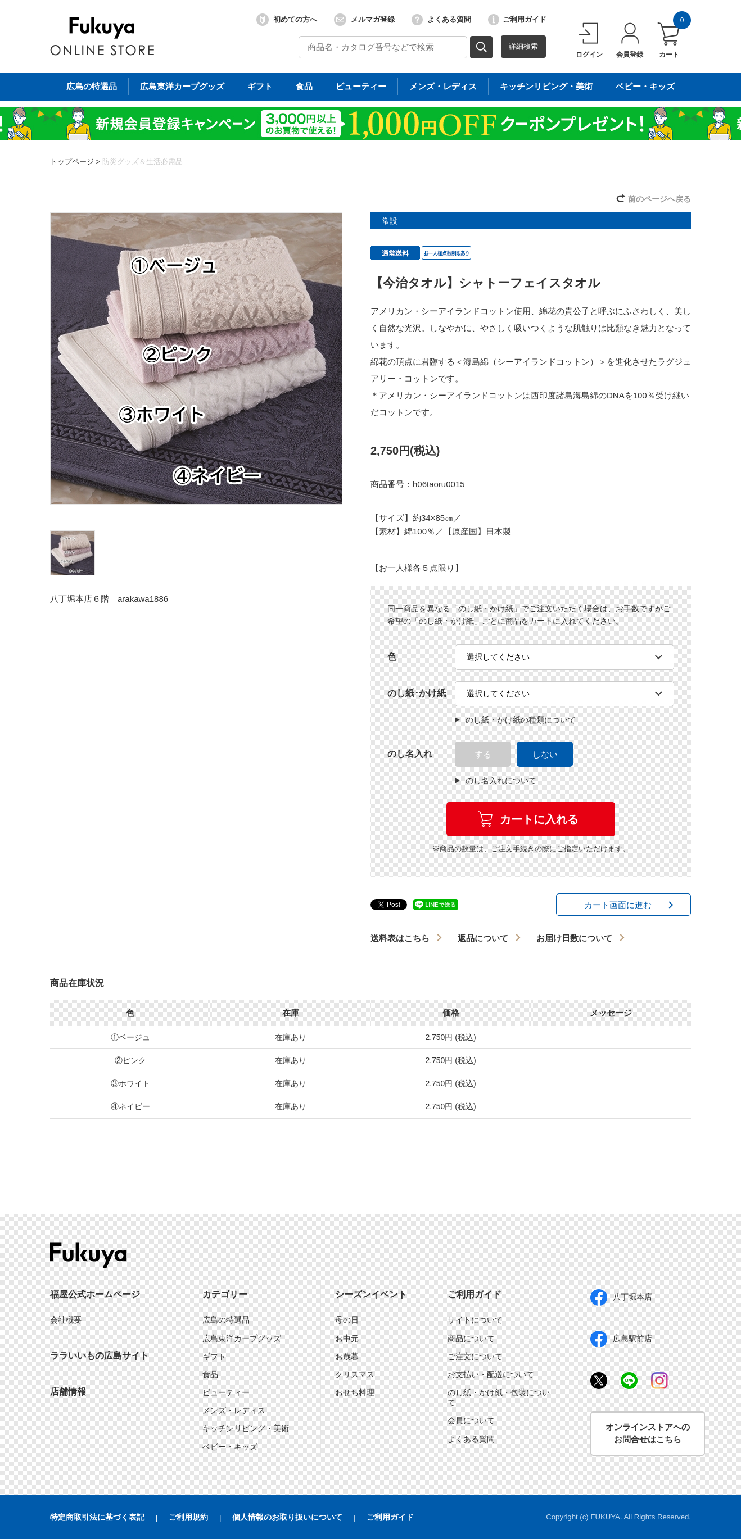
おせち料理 (354, 1392)
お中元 (347, 1338)
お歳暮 (347, 1356)
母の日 (347, 1319)
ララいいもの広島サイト (99, 1355)
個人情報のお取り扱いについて (287, 1517)
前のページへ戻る (659, 198)
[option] (196, 358)
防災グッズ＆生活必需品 (142, 161)
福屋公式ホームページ (95, 1294)
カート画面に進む (618, 905)
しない (545, 754)
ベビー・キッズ (229, 1446)
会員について (471, 1420)
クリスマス (354, 1374)
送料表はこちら (400, 938)
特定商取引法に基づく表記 (97, 1517)
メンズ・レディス (233, 1410)
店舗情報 (68, 1391)
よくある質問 (441, 19)
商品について (471, 1338)
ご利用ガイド (517, 19)
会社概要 (66, 1319)
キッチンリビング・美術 (245, 1428)
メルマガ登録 (364, 19)
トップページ (72, 161)
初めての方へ (286, 19)
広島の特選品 (226, 1319)
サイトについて (475, 1319)
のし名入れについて (495, 780)
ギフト (214, 1356)
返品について (483, 938)
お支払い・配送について (491, 1374)
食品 (210, 1374)
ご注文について (475, 1356)
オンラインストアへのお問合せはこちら (648, 1433)
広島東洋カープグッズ (241, 1338)
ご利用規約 (188, 1517)
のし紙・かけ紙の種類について (515, 719)
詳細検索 (523, 46)
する (483, 754)
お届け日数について (574, 938)
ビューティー (226, 1392)
